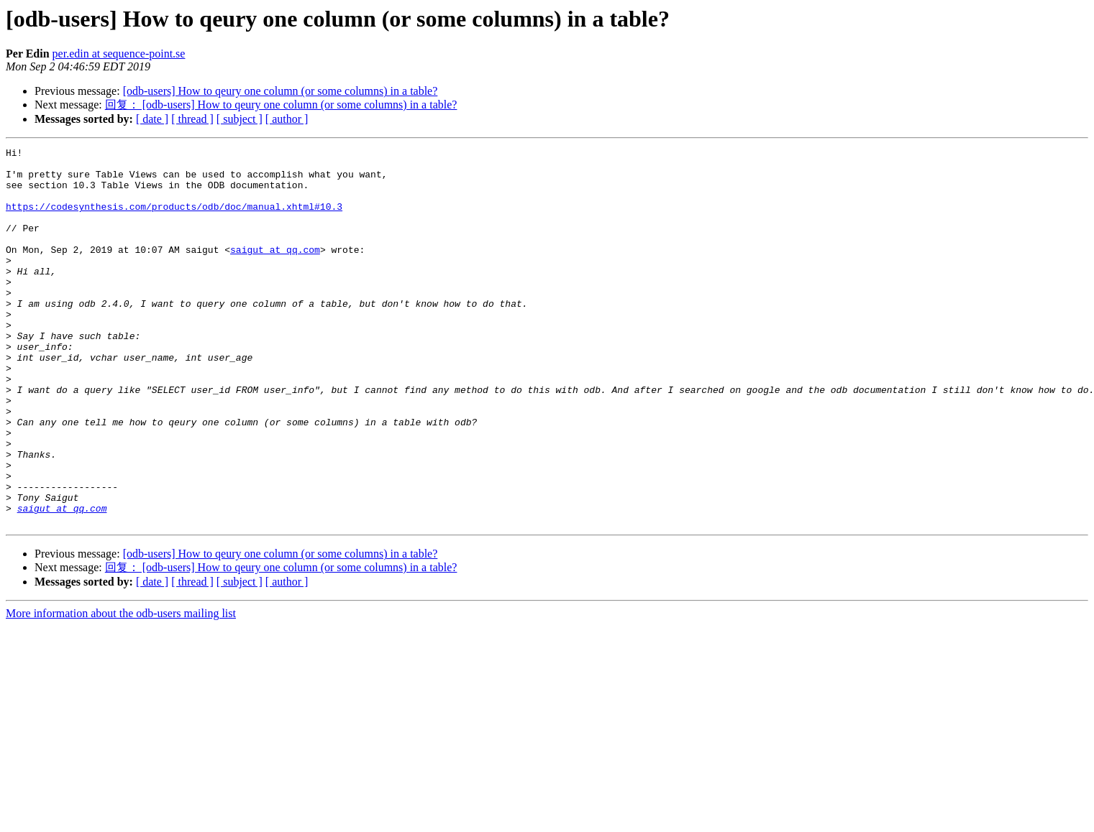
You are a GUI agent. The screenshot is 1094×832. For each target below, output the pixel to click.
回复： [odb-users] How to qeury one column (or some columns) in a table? (281, 104)
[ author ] (287, 119)
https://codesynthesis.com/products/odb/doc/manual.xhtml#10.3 (174, 219)
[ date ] (152, 119)
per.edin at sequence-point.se (119, 53)
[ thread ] (192, 119)
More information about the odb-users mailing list (121, 689)
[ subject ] (239, 119)
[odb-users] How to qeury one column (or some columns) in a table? (280, 91)
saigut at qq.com (275, 270)
